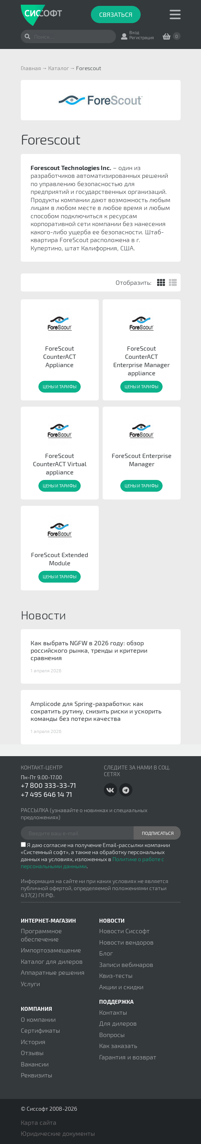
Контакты (113, 1012)
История (33, 1041)
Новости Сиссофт (124, 930)
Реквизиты (36, 1075)
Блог (106, 953)
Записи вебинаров (126, 964)
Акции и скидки (121, 986)
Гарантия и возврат (127, 1057)
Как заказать (118, 1045)
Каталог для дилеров (52, 961)
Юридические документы (58, 1133)
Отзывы (32, 1052)
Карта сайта (38, 1122)
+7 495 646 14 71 (46, 794)
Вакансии (35, 1064)
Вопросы (112, 1034)
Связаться (115, 14)
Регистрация (141, 37)
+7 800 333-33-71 (48, 785)
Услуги (30, 983)
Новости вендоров (126, 942)
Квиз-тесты (115, 975)
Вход (134, 32)
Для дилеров (118, 1023)
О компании (38, 1019)
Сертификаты (40, 1030)
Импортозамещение (51, 950)
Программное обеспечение (41, 934)
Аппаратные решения (53, 972)
